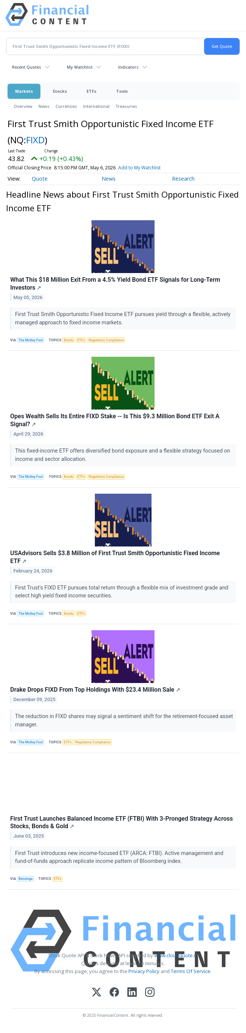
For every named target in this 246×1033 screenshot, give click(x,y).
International (96, 106)
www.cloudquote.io (176, 955)
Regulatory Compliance (106, 340)
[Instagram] (150, 992)
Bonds (68, 340)
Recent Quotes (26, 67)
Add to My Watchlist (139, 167)
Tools (122, 91)
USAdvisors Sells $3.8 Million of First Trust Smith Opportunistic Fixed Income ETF (115, 557)
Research (183, 178)
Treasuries (126, 106)
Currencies (66, 106)
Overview (23, 106)
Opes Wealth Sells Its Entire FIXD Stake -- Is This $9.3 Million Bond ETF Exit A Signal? (115, 420)
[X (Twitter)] (96, 992)
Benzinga (25, 879)
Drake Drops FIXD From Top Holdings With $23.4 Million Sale (95, 689)
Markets (24, 91)
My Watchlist (80, 67)
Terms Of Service (190, 971)
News (44, 106)
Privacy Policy (143, 971)
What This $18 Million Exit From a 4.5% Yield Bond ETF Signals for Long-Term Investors (115, 283)
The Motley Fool (31, 340)
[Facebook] (114, 992)
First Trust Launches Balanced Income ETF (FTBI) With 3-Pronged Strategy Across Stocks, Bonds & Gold (121, 822)
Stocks (60, 91)
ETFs (91, 91)
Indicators (128, 67)
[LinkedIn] (132, 992)
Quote (40, 178)
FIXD (35, 140)
